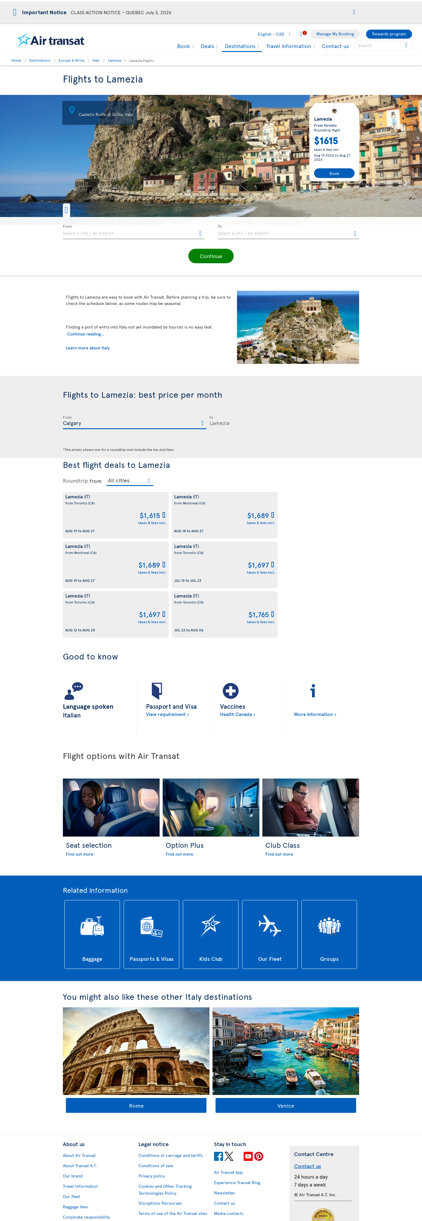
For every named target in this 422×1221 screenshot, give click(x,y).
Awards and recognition (85, 1128)
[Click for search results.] (406, 45)
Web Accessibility (79, 1191)
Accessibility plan (79, 1160)
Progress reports (79, 1170)
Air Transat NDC (229, 1187)
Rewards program (389, 34)
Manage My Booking (335, 34)
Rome (136, 1006)
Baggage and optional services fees (172, 1148)
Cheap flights (226, 1156)
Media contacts (228, 1114)
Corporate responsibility (86, 1118)
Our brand (73, 1077)
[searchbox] (383, 45)
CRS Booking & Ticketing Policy (168, 1158)
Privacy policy (151, 1077)
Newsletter (224, 1093)
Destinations (239, 46)
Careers (70, 1138)
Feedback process (80, 1181)
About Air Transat (79, 1056)
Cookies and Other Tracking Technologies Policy (165, 1090)
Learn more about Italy (88, 348)
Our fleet (71, 1097)
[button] (354, 12)
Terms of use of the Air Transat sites (172, 1114)
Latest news (225, 1177)
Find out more (79, 755)
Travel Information (80, 1087)
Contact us (335, 46)
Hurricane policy (230, 1146)
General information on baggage (245, 1208)
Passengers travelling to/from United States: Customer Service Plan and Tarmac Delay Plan (169, 1131)
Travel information (288, 46)
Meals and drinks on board (239, 1197)
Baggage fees (75, 1107)
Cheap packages (229, 1167)
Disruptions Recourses (160, 1104)
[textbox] (133, 232)
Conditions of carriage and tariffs (170, 1056)
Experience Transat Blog (237, 1083)
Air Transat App (228, 1073)
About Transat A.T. (80, 1066)
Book (182, 46)
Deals (207, 46)
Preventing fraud (154, 1180)
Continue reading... (85, 334)
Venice (286, 1006)
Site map (71, 1201)
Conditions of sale (155, 1066)
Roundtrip (75, 480)
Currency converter (233, 1136)
